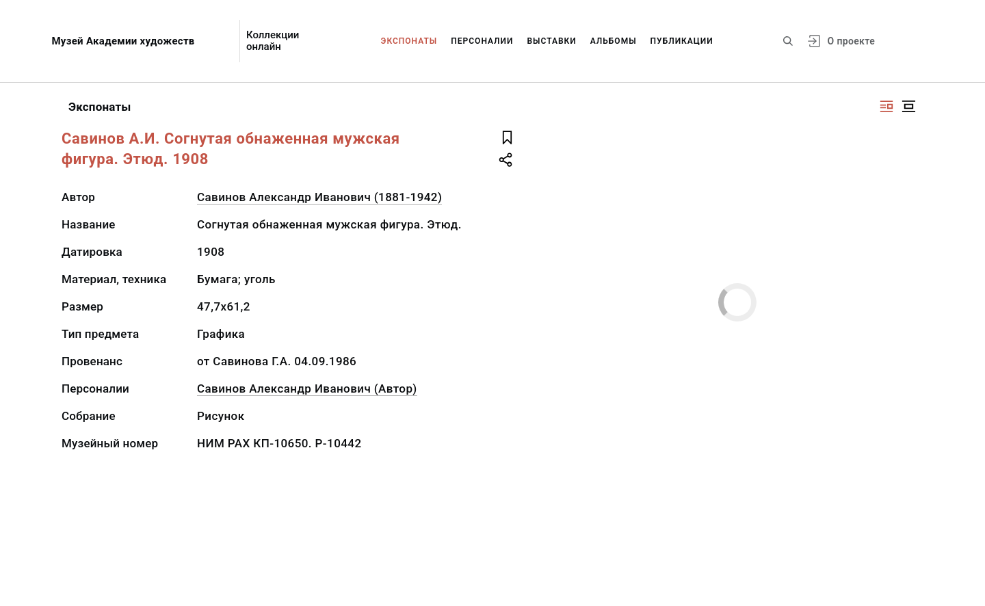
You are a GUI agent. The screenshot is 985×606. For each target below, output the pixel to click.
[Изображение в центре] (908, 106)
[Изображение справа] (886, 106)
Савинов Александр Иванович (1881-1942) (319, 197)
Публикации (682, 41)
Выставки (551, 41)
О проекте (851, 41)
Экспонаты (409, 41)
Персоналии (482, 41)
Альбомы (613, 41)
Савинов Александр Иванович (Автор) (307, 388)
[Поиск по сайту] (788, 41)
